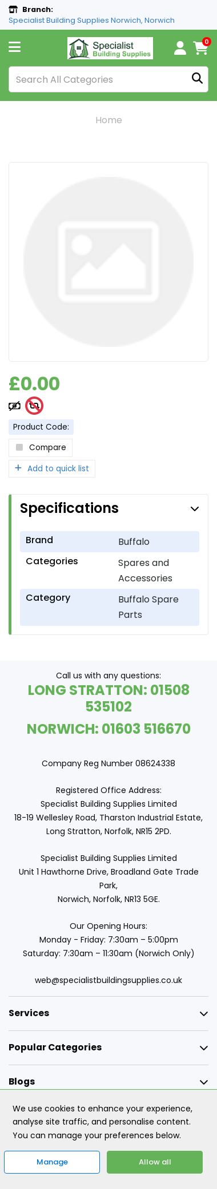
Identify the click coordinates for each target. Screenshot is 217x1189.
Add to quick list (52, 468)
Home (108, 120)
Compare (40, 447)
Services (29, 1013)
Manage (52, 1161)
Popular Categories (55, 1047)
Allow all (155, 1161)
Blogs (22, 1081)
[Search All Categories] (108, 79)
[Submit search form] (197, 79)
